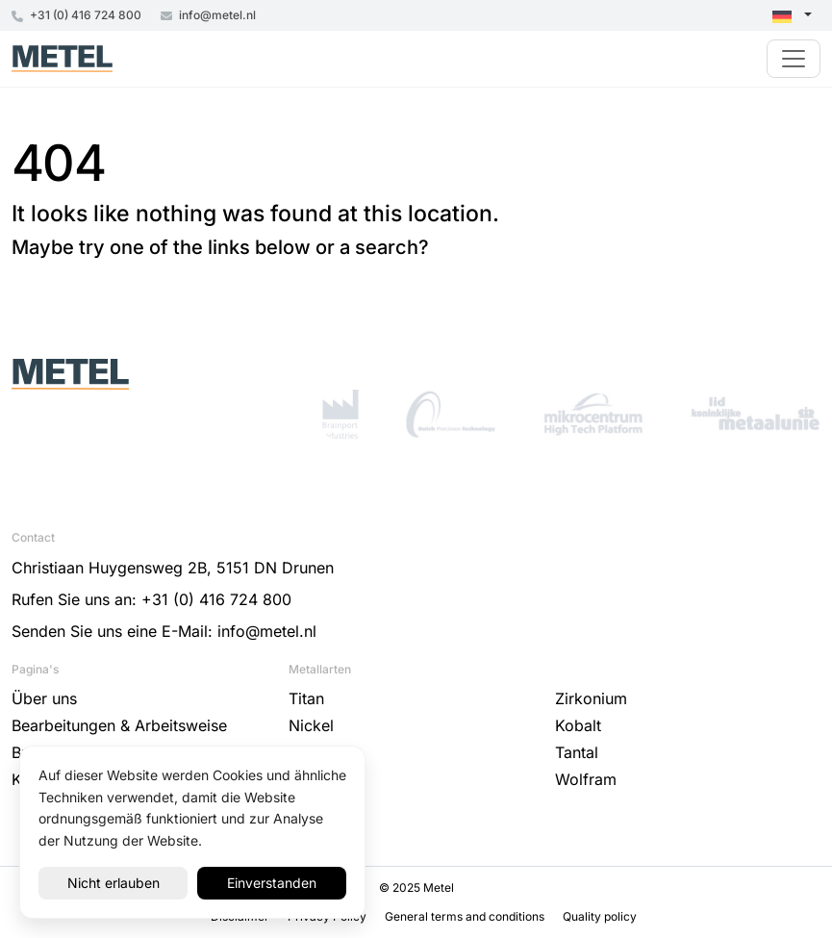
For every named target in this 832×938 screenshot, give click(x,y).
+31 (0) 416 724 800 (76, 15)
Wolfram (586, 779)
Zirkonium (591, 698)
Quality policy (600, 916)
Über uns (44, 698)
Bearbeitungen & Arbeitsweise (119, 725)
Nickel (311, 725)
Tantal (576, 752)
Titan (306, 698)
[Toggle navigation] (793, 58)
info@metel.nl (208, 15)
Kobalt (578, 725)
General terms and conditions (466, 916)
